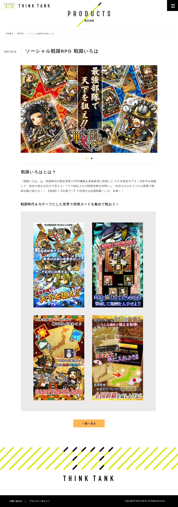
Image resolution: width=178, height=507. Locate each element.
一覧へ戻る (89, 423)
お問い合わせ (16, 501)
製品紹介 (20, 33)
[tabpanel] (89, 109)
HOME (10, 33)
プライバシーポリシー (39, 501)
